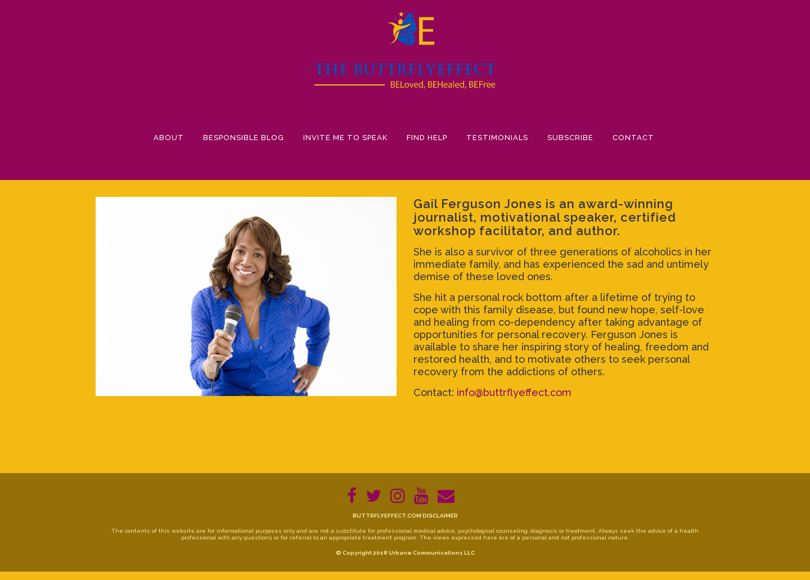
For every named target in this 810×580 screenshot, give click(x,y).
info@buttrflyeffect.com (514, 392)
